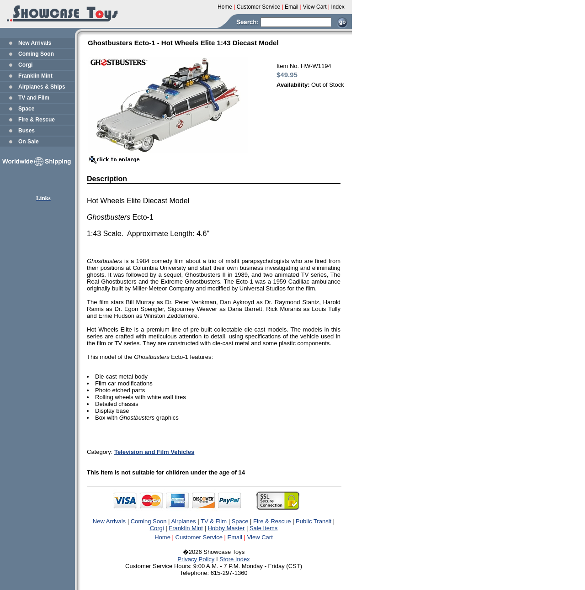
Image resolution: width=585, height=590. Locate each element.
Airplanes (183, 521)
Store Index (234, 559)
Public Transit (313, 521)
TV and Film (33, 98)
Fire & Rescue (36, 119)
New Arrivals (34, 43)
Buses (26, 130)
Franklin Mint (35, 76)
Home (162, 537)
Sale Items (263, 528)
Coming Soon (36, 54)
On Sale (28, 141)
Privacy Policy (195, 559)
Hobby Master (226, 528)
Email (235, 537)
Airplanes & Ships (41, 87)
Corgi (25, 65)
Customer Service (199, 537)
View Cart (260, 537)
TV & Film (214, 521)
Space (26, 108)
